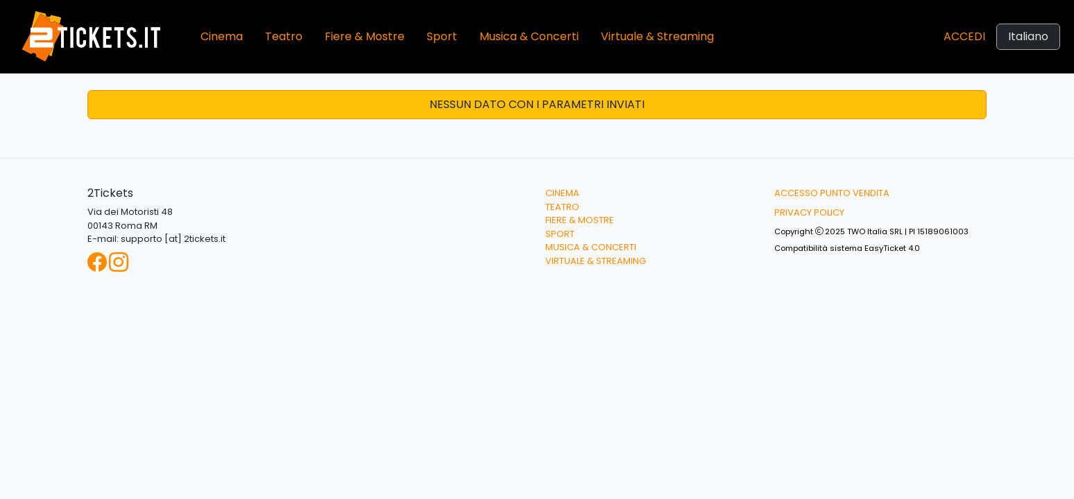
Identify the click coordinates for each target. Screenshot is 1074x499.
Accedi (964, 36)
